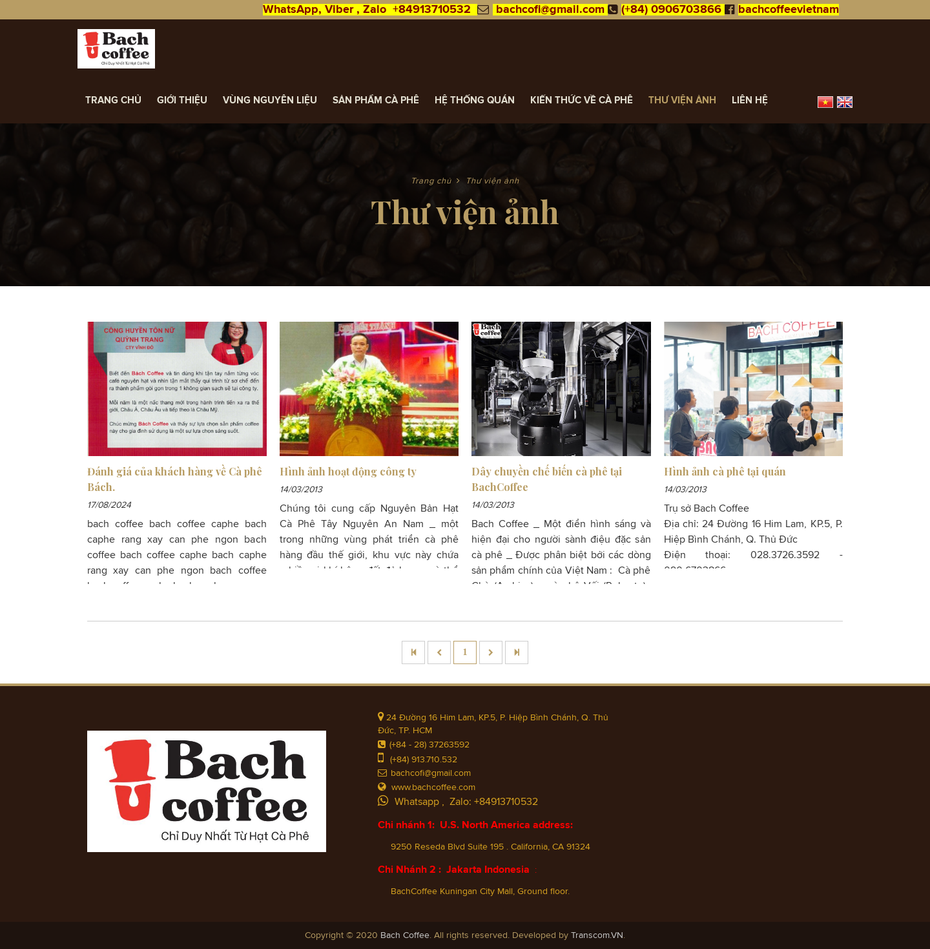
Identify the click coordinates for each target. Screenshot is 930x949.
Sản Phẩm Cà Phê (376, 100)
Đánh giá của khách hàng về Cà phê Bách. (174, 479)
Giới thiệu (182, 100)
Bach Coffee (404, 935)
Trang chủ (113, 100)
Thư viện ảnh (682, 100)
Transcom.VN (597, 935)
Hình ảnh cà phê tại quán (725, 471)
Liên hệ (750, 100)
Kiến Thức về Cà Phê (581, 100)
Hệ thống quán (475, 100)
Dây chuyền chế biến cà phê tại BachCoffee (546, 479)
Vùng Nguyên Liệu (270, 100)
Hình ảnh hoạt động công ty (348, 471)
